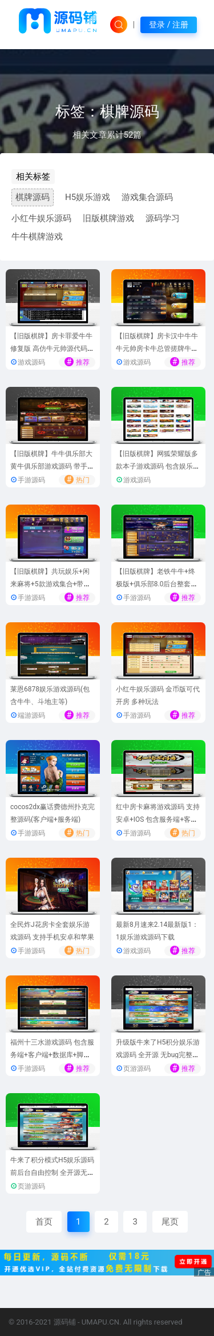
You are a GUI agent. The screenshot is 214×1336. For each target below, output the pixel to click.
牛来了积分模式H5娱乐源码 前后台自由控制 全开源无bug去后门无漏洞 (52, 1173)
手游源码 (31, 480)
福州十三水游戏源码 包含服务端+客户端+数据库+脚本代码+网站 (52, 1055)
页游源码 (137, 1069)
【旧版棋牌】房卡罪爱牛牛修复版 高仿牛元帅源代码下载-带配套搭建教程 (52, 349)
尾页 (170, 1222)
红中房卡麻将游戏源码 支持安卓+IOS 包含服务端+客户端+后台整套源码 (158, 820)
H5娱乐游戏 (87, 197)
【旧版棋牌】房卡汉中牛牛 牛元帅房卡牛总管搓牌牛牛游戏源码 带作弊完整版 (157, 349)
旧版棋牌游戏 (108, 218)
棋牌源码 (32, 197)
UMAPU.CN (100, 1322)
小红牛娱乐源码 (41, 218)
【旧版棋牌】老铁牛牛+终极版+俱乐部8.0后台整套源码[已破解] (156, 584)
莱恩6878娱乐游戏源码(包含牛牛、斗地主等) (50, 695)
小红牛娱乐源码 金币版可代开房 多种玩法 (158, 695)
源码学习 (163, 218)
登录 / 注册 (168, 24)
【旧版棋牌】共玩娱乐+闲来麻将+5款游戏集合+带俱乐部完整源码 (50, 584)
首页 (44, 1222)
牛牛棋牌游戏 (37, 236)
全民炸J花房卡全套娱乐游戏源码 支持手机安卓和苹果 (52, 931)
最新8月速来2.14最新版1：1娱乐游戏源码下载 (157, 931)
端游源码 (31, 715)
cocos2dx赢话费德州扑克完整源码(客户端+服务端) (52, 813)
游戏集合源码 (147, 197)
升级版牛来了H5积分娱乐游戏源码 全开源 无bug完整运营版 (158, 1055)
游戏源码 (31, 362)
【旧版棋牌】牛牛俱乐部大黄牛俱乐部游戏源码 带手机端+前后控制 (52, 466)
